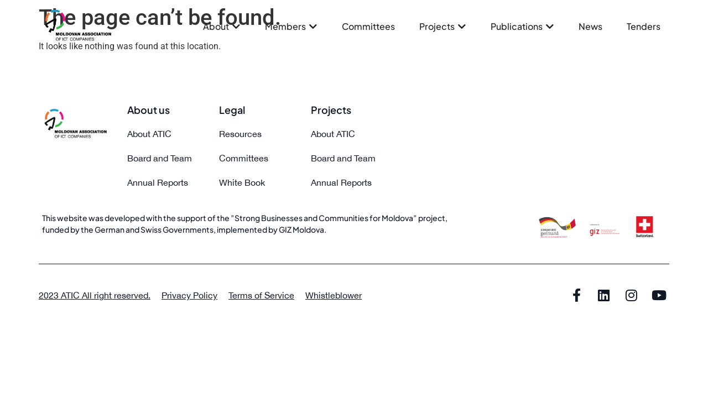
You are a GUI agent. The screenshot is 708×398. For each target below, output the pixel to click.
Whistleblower (333, 295)
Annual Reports (157, 182)
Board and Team (159, 158)
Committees (243, 158)
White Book (242, 182)
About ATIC (149, 134)
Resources (240, 134)
